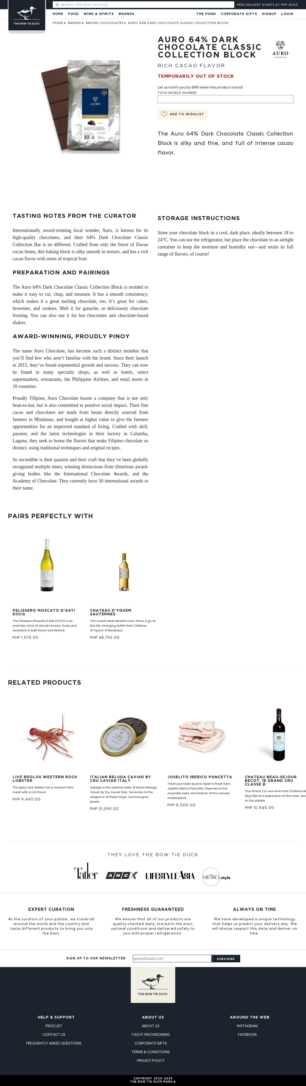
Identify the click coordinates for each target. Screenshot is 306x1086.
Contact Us (54, 1034)
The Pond (206, 14)
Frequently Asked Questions (53, 1043)
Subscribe (226, 959)
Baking (74, 23)
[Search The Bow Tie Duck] (147, 4)
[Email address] (172, 958)
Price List (53, 1025)
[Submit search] (57, 4)
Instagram (247, 1025)
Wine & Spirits (98, 14)
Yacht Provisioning (150, 1034)
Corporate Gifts (239, 14)
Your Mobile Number (177, 93)
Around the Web (250, 1017)
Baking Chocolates (104, 23)
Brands (126, 14)
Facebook (247, 1034)
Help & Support (56, 1017)
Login (287, 14)
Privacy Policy (151, 1060)
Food (73, 14)
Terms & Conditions (150, 1051)
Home (57, 14)
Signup (269, 14)
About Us (153, 1017)
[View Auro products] (280, 54)
